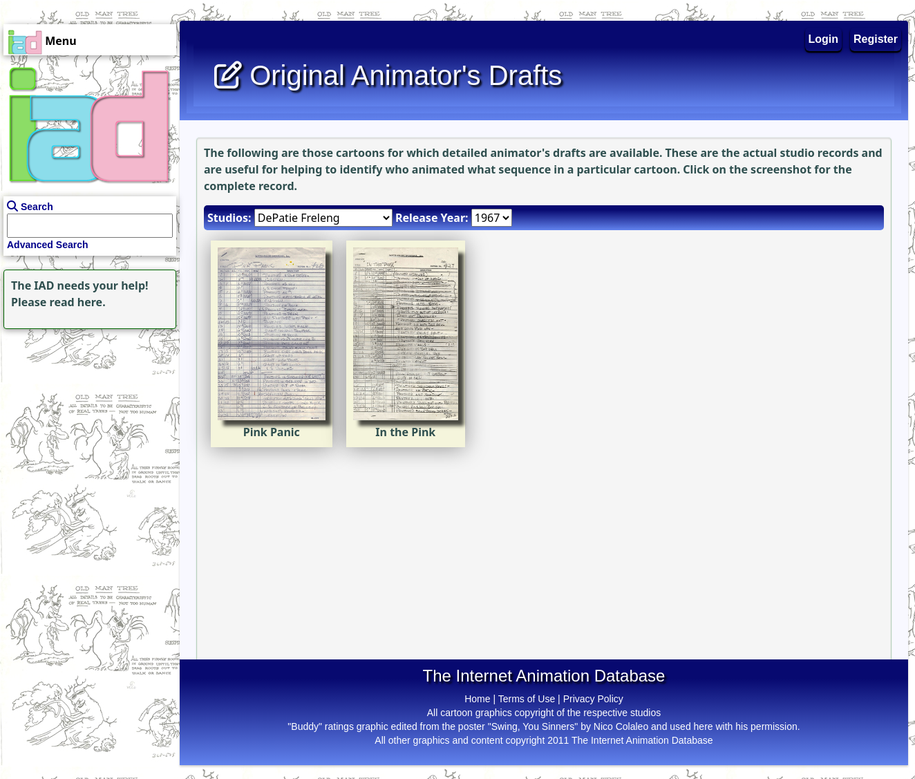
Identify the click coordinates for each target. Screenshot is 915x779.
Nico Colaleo (621, 726)
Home (477, 698)
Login (824, 39)
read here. (78, 302)
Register (875, 39)
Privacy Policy (593, 698)
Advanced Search (47, 244)
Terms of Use (526, 698)
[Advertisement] (86, 418)
